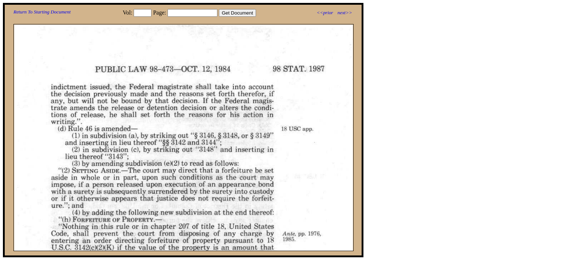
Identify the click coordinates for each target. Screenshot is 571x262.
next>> (345, 12)
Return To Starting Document (42, 12)
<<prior (324, 12)
